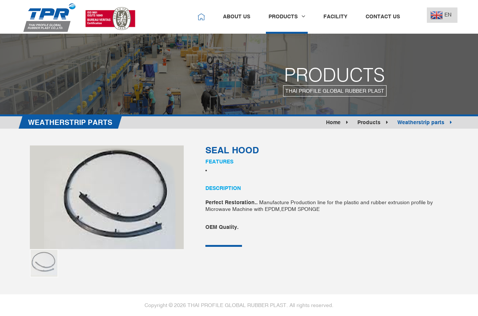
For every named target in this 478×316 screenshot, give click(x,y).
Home (337, 122)
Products (372, 122)
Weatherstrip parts (424, 122)
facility (335, 16)
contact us (383, 16)
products (287, 16)
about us (236, 16)
